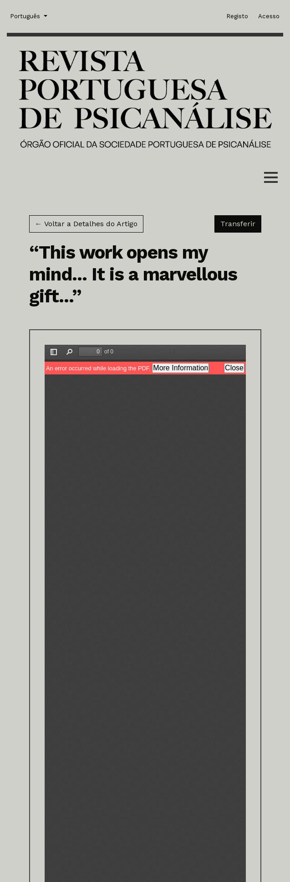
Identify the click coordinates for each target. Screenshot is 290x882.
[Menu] (271, 179)
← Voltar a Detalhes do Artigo (86, 223)
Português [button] (26, 15)
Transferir (240, 223)
